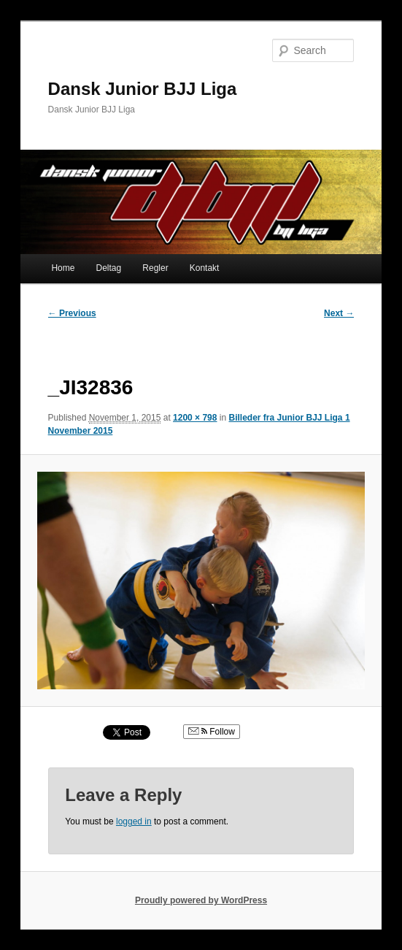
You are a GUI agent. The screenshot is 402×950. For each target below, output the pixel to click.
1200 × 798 (195, 418)
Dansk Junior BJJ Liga (142, 89)
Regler (155, 268)
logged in (134, 821)
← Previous (72, 313)
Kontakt (205, 268)
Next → (339, 313)
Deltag (109, 268)
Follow (211, 732)
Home (62, 268)
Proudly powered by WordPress (201, 900)
